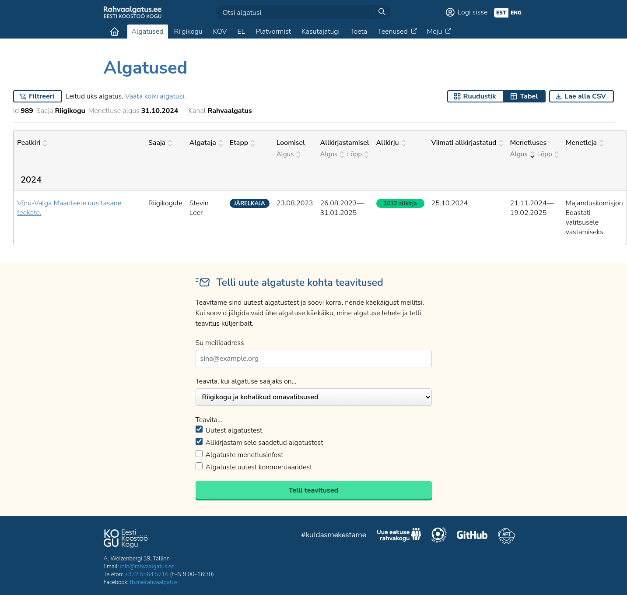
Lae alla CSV (585, 96)
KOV (220, 31)
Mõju (434, 31)
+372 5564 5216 (146, 574)
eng (516, 12)
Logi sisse (473, 12)
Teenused (392, 31)
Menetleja (584, 143)
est (501, 12)
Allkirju (391, 143)
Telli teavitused (313, 490)
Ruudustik (479, 96)
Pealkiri (32, 143)
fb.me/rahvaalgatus (154, 582)
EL (241, 31)
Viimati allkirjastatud (467, 143)
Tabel (529, 96)
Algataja (206, 143)
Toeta (358, 31)
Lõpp (357, 154)
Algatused (148, 31)
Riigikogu (188, 31)
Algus (289, 154)
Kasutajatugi (320, 31)
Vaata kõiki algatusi (154, 96)
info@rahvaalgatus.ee (147, 566)
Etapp (242, 143)
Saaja (160, 143)
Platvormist (273, 31)
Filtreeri (41, 96)
